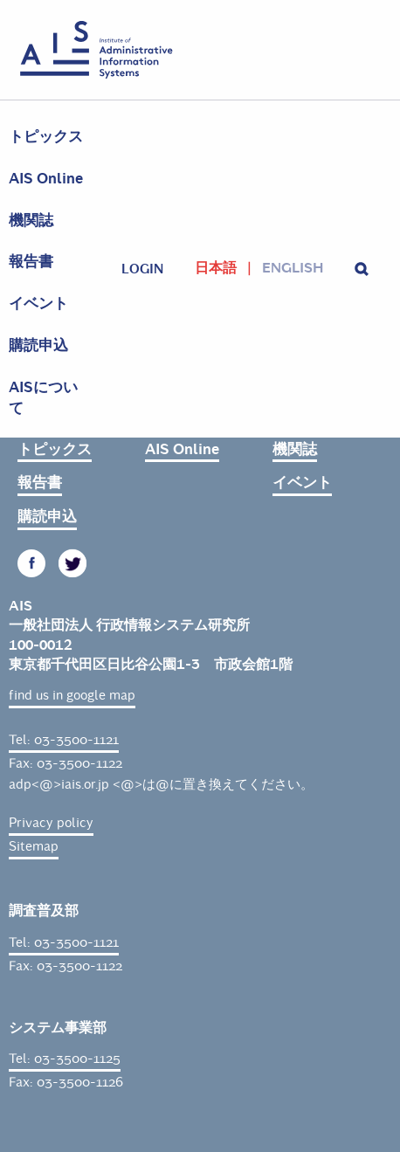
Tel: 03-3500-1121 (64, 740)
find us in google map (72, 695)
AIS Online (46, 178)
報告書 (31, 261)
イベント (38, 303)
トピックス (46, 137)
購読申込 (38, 345)
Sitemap (34, 846)
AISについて (43, 397)
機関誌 (31, 220)
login (142, 269)
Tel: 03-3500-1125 (65, 1058)
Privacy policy (51, 823)
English (292, 268)
